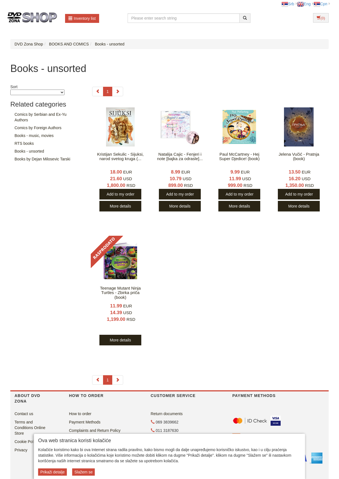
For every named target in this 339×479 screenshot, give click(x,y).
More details (120, 206)
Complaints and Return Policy (94, 430)
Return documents (167, 413)
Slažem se (83, 472)
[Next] (117, 91)
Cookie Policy (26, 441)
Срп (320, 4)
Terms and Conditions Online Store (30, 427)
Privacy (21, 450)
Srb (287, 4)
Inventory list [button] (82, 18)
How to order (80, 413)
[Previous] (97, 91)
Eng (304, 4)
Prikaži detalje (52, 472)
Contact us (24, 413)
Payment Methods (85, 422)
